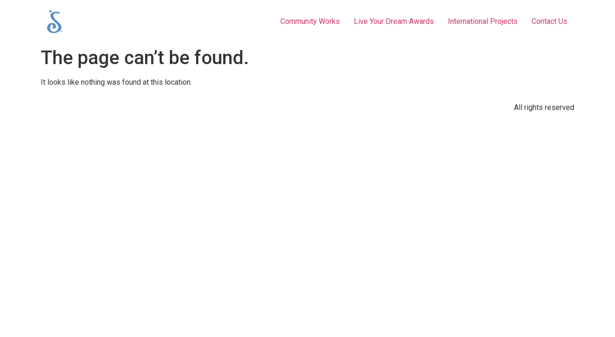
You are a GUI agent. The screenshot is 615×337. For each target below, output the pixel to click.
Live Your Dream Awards (394, 21)
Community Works (310, 21)
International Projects (483, 21)
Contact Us (549, 21)
